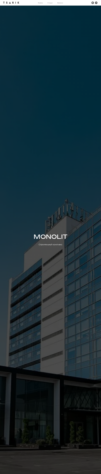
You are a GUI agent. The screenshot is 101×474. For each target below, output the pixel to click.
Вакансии (60, 3)
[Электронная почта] (96, 3)
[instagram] (92, 3)
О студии (50, 3)
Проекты (40, 3)
